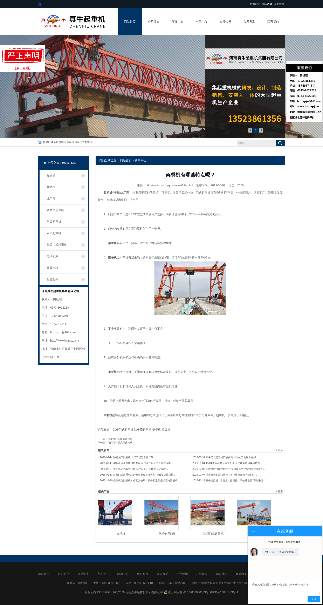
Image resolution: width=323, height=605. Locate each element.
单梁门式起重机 (57, 244)
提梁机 (46, 142)
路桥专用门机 (167, 533)
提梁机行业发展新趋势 (120, 439)
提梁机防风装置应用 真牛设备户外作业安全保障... (134, 469)
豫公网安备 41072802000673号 (186, 592)
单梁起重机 (54, 221)
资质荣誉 (225, 21)
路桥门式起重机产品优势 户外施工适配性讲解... (225, 457)
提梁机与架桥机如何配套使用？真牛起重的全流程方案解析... (140, 480)
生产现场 (182, 574)
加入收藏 (267, 4)
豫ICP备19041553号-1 (223, 592)
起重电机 (52, 267)
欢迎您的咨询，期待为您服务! (284, 542)
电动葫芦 (52, 256)
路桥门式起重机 (83, 142)
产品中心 (201, 21)
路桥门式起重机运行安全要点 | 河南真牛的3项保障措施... (138, 474)
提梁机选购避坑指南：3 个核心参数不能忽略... (224, 474)
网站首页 (130, 21)
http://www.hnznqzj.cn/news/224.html (169, 185)
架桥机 (70, 142)
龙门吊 (51, 198)
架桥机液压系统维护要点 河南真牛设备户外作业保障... (136, 463)
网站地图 (221, 574)
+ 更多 (279, 450)
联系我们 (255, 4)
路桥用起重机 (58, 142)
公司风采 (249, 21)
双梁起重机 (54, 233)
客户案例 (142, 574)
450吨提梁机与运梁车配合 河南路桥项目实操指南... (227, 463)
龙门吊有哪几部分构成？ (121, 442)
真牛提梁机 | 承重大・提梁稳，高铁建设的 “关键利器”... (229, 480)
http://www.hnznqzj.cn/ (64, 340)
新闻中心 (177, 21)
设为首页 (279, 4)
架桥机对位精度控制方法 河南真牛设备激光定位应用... (228, 469)
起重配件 (52, 279)
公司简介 (153, 21)
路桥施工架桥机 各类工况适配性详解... (128, 457)
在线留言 (202, 574)
